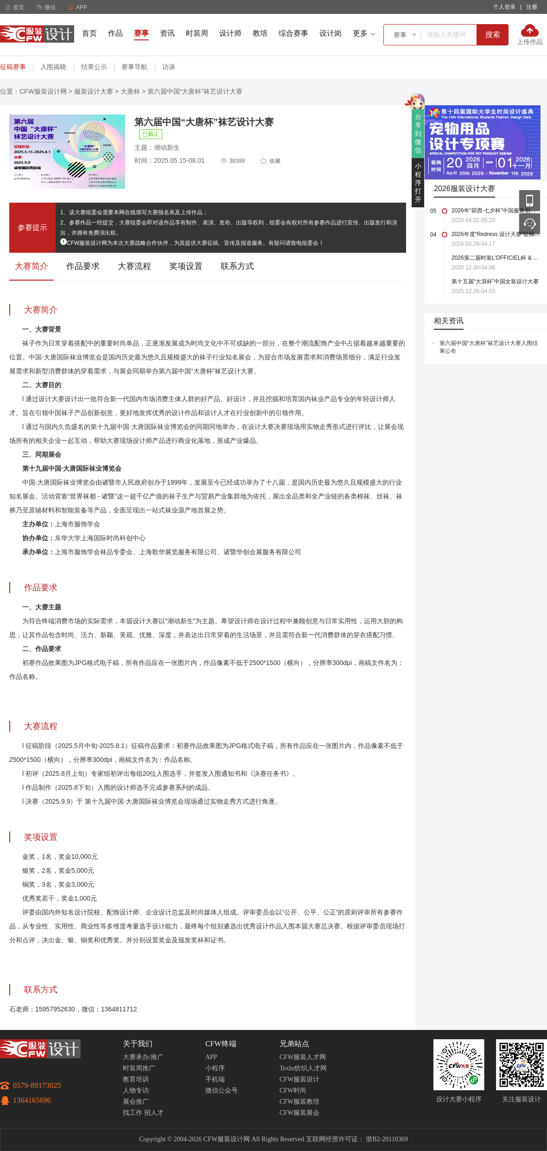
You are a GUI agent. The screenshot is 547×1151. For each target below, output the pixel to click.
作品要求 (83, 266)
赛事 (141, 33)
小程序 (215, 1068)
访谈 (168, 66)
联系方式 (237, 266)
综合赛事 (293, 33)
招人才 (154, 1112)
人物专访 (136, 1090)
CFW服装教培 (299, 1101)
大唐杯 (130, 91)
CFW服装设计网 (43, 91)
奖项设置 (186, 266)
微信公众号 (221, 1090)
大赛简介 (31, 266)
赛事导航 (134, 66)
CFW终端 (220, 1044)
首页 (14, 7)
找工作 (132, 1112)
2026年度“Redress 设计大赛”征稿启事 (496, 234)
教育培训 (136, 1079)
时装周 (197, 33)
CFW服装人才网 (303, 1057)
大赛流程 (134, 266)
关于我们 (138, 1044)
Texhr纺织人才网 (303, 1068)
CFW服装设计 (299, 1079)
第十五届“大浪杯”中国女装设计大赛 (495, 281)
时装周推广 (139, 1068)
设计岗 (330, 33)
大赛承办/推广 (143, 1057)
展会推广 (136, 1101)
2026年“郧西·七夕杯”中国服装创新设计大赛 (496, 210)
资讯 (167, 33)
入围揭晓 (53, 66)
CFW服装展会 (299, 1112)
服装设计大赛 (93, 91)
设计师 (230, 33)
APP (211, 1057)
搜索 (492, 34)
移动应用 (529, 200)
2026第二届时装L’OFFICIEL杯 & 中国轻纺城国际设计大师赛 (496, 258)
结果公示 (94, 66)
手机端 (215, 1079)
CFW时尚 (293, 1090)
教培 (260, 33)
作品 (115, 33)
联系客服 (529, 223)
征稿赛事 (13, 66)
